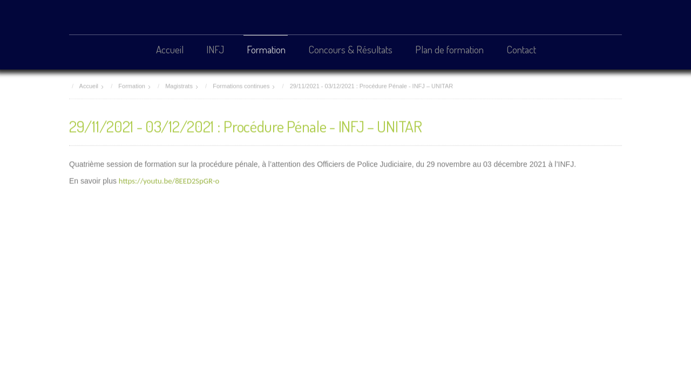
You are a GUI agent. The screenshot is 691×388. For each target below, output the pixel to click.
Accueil (170, 49)
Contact (521, 49)
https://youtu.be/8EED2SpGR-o (169, 180)
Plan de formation (449, 49)
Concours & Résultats (350, 49)
